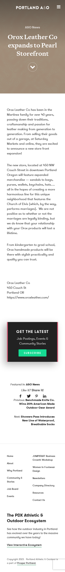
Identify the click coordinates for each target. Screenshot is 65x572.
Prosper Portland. (26, 563)
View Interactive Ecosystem (24, 545)
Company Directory (43, 485)
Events (10, 496)
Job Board (12, 489)
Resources (38, 492)
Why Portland (14, 470)
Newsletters (39, 478)
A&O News (32, 27)
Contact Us (39, 500)
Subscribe (32, 353)
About (10, 463)
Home (10, 456)
